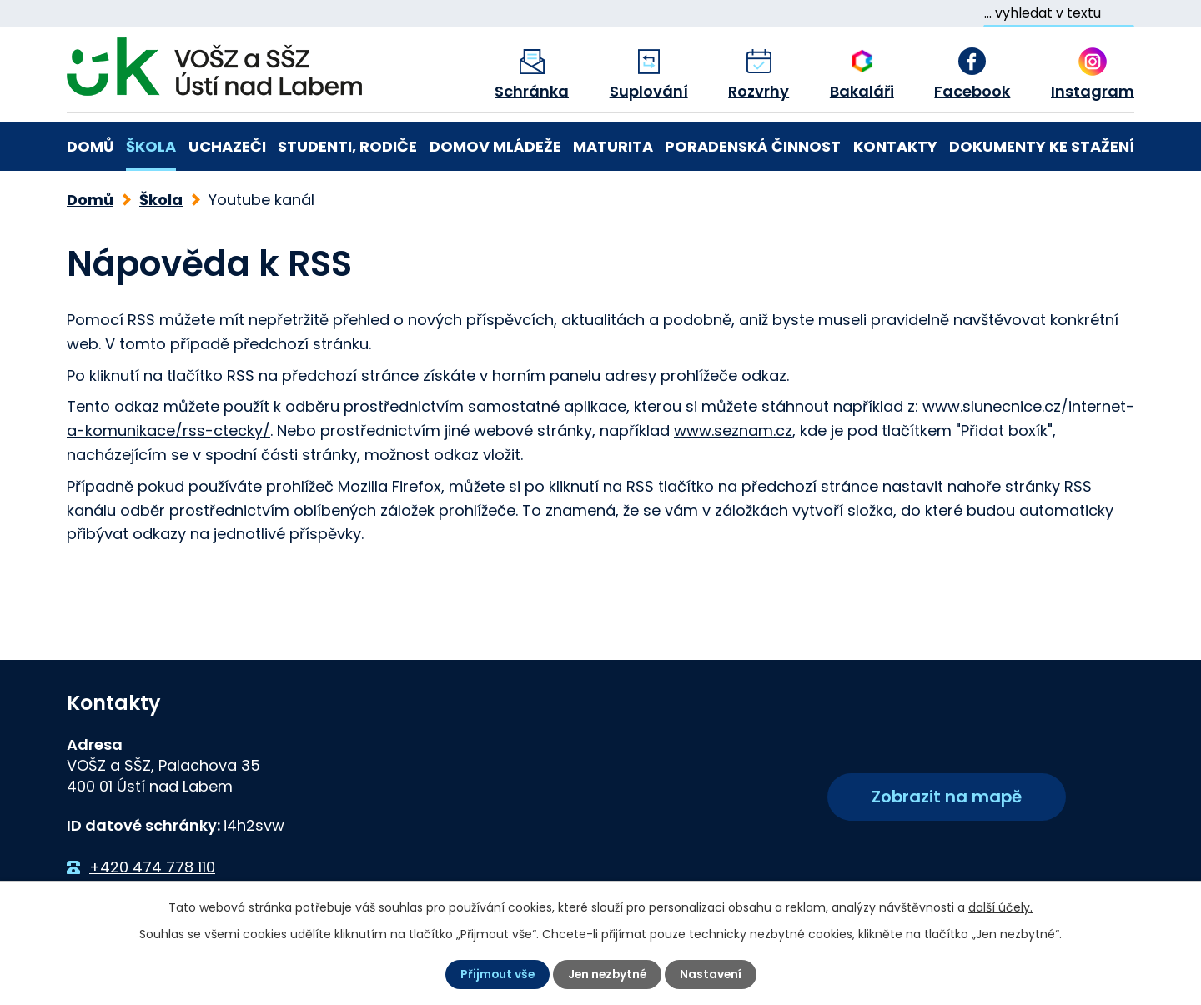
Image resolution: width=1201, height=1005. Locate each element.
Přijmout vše (495, 974)
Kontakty (895, 146)
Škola (151, 146)
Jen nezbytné (607, 974)
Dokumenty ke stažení (1041, 146)
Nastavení (712, 974)
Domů (90, 146)
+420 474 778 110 (152, 867)
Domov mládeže (495, 146)
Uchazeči (227, 146)
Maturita (613, 146)
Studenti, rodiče (347, 146)
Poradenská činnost (753, 146)
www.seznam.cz (733, 430)
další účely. (1000, 907)
